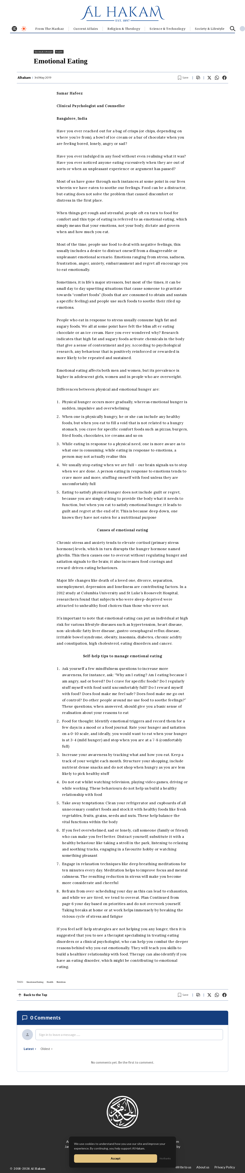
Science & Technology (167, 29)
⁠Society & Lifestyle (209, 29)
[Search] (233, 28)
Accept (115, 1158)
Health (59, 52)
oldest (46, 1049)
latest (30, 1049)
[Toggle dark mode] (23, 28)
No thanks (165, 1158)
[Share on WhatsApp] (217, 78)
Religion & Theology (123, 29)
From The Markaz (49, 29)
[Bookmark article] (183, 78)
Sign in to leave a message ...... (59, 1035)
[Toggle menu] (14, 28)
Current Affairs (85, 29)
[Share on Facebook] (224, 78)
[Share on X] (209, 78)
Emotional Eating (35, 982)
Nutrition (61, 982)
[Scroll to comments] (198, 78)
